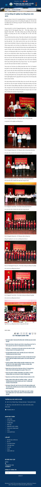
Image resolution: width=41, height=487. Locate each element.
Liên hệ (20, 1)
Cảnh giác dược (9, 445)
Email (7, 449)
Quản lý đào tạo (9, 450)
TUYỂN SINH (9, 422)
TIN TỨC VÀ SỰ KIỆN (16, 9)
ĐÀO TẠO (8, 424)
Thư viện (8, 447)
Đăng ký (20, 475)
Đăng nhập (16, 1)
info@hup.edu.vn (10, 409)
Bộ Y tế (7, 441)
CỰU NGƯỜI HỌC (10, 432)
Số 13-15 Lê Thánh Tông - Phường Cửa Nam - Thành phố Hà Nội (20, 402)
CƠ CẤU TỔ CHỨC (10, 420)
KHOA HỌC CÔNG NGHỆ (11, 428)
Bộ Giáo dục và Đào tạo (11, 439)
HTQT (7, 430)
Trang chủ (7, 9)
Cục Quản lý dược (10, 443)
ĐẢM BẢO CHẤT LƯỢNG (11, 426)
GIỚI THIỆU (8, 419)
